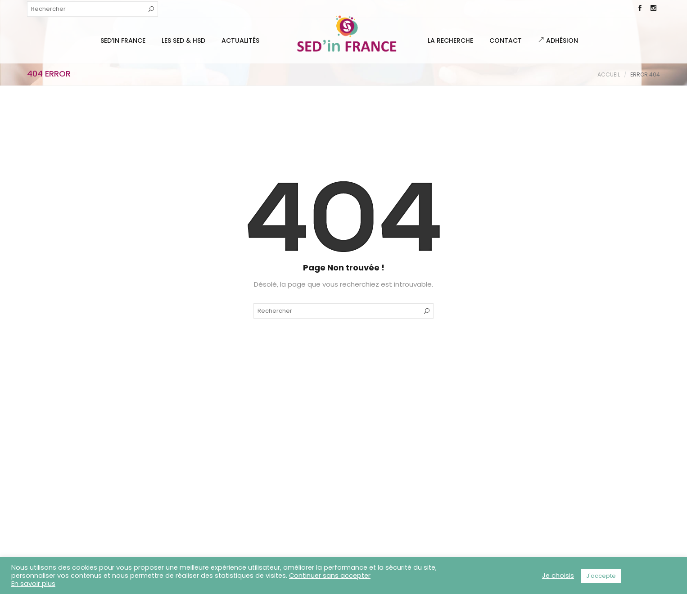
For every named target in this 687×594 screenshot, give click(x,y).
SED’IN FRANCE (122, 40)
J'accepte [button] (601, 576)
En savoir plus (33, 584)
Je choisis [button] (558, 576)
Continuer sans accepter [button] (330, 575)
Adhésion (558, 40)
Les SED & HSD (183, 40)
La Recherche (450, 40)
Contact (505, 40)
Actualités (240, 40)
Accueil (608, 74)
